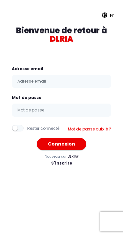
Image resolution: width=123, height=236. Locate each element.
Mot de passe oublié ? (89, 129)
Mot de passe (26, 97)
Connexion (61, 144)
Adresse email (27, 68)
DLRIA (61, 38)
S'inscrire (61, 163)
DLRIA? (73, 156)
